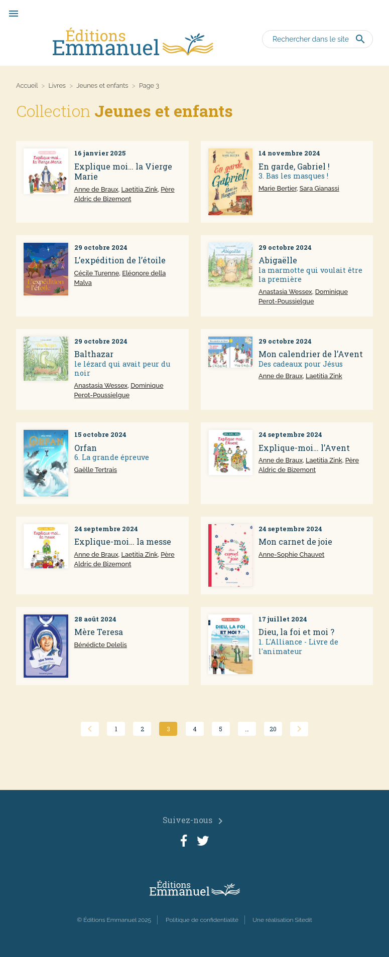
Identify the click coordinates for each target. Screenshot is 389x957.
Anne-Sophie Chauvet (291, 554)
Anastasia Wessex (285, 291)
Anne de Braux (96, 189)
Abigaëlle (277, 260)
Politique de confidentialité (202, 919)
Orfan (85, 447)
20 (273, 729)
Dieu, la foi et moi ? (296, 631)
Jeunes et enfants (102, 85)
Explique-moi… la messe (122, 541)
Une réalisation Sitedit (282, 919)
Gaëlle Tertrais (95, 469)
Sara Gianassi (319, 188)
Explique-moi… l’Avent (304, 447)
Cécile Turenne (96, 273)
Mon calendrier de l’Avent (310, 354)
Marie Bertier (277, 188)
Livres (57, 85)
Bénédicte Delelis (100, 645)
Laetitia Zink (139, 189)
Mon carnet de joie (295, 541)
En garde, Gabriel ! (294, 166)
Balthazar (93, 354)
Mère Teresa (98, 631)
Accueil (27, 85)
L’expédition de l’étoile (120, 260)
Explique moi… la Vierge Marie (123, 171)
